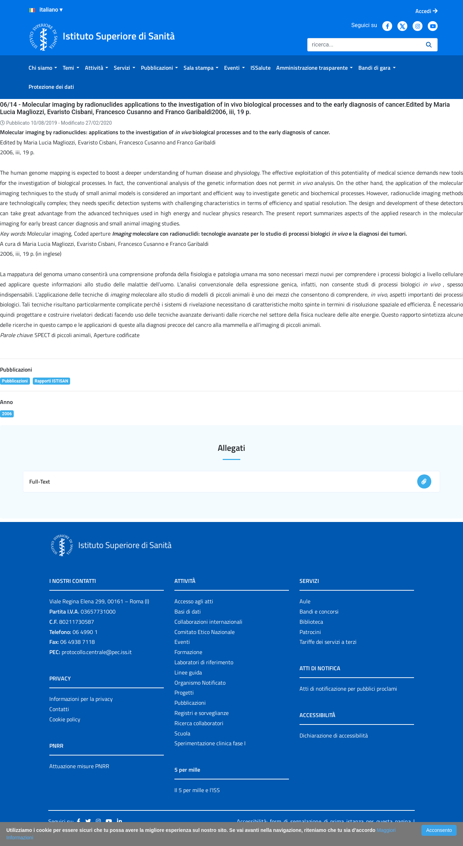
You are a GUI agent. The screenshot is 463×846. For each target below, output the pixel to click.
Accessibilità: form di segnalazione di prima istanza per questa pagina (324, 821)
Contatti (59, 709)
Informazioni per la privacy (81, 699)
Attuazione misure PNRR (79, 766)
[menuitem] (43, 68)
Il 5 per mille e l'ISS (197, 790)
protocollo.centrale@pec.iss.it (97, 652)
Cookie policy (64, 719)
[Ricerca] (363, 44)
